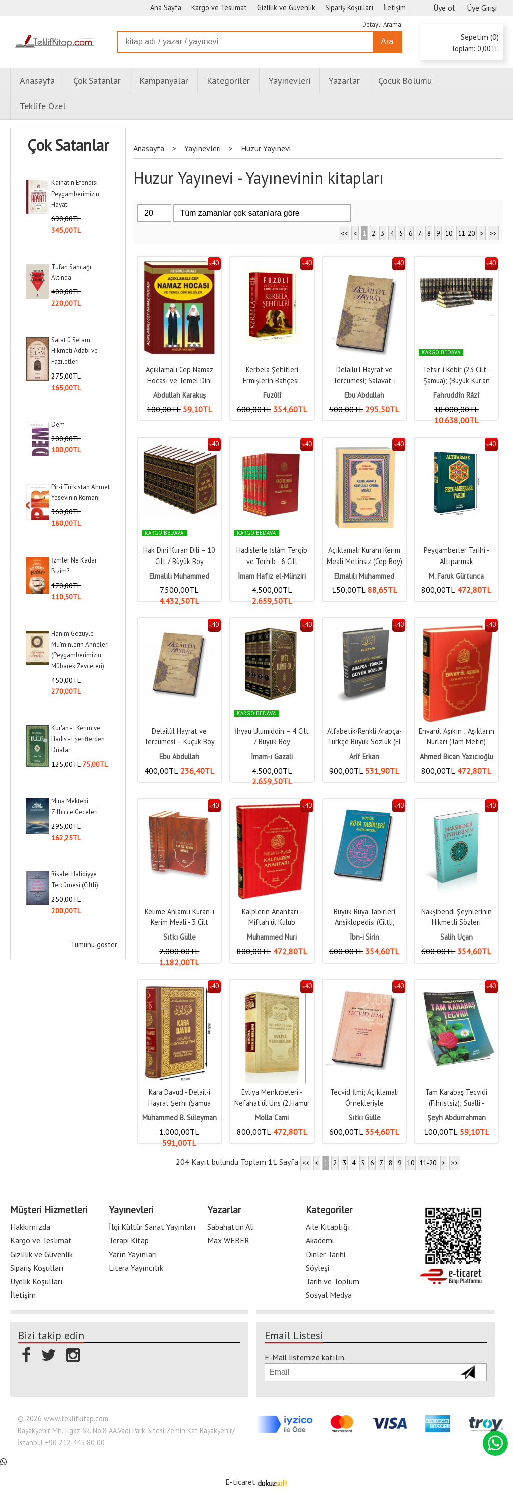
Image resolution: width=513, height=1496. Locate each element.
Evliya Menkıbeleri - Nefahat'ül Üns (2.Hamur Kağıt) (272, 1102)
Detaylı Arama (381, 24)
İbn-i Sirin (364, 937)
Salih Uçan (456, 937)
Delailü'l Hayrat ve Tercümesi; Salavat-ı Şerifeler (364, 380)
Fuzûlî (272, 395)
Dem (58, 424)
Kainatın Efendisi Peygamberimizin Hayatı (75, 193)
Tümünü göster (94, 944)
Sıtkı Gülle (179, 937)
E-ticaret (240, 1482)
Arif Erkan (364, 756)
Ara (387, 41)
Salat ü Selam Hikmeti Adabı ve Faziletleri (74, 351)
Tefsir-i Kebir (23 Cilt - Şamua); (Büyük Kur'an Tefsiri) (456, 380)
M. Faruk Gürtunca (456, 576)
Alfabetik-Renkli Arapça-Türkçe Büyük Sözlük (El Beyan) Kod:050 (364, 742)
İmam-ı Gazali (272, 756)
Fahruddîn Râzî (456, 395)
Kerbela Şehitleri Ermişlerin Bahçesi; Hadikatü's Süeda (272, 380)
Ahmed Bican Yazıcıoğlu (456, 756)
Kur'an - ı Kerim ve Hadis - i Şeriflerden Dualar (78, 739)
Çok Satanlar (68, 145)
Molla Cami (272, 1118)
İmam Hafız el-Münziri (272, 576)
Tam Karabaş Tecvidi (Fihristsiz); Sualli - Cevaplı (456, 1102)
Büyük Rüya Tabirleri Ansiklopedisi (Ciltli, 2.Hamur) (364, 922)
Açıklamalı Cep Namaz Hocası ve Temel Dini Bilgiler (179, 380)
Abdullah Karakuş (179, 395)
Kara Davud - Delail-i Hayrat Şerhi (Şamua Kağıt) (179, 1102)
